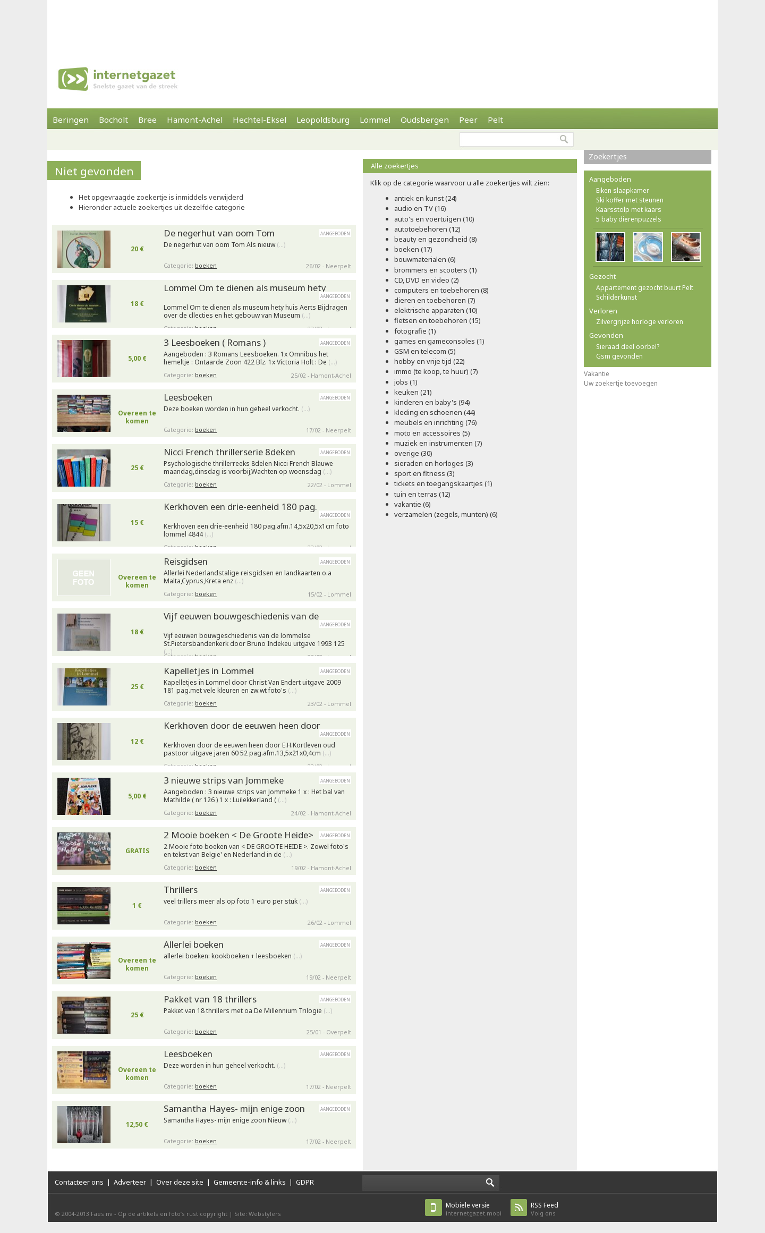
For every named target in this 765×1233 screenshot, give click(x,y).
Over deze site (179, 1182)
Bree (147, 119)
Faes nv (102, 1214)
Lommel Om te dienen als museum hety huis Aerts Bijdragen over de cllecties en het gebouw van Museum (255, 311)
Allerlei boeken (194, 944)
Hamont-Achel (195, 119)
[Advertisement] (382, 24)
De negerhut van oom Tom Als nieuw (224, 245)
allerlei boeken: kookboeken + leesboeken (233, 956)
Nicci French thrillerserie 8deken (229, 452)
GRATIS (137, 850)
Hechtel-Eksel (259, 119)
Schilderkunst (616, 297)
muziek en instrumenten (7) (438, 443)
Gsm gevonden (619, 356)
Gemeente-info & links (250, 1182)
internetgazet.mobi (474, 1209)
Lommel (375, 119)
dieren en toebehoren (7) (434, 300)
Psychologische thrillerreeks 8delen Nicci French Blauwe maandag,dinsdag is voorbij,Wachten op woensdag (248, 468)
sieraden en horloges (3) (433, 463)
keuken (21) (413, 392)
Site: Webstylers (257, 1214)
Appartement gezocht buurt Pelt (644, 287)
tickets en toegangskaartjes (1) (443, 483)
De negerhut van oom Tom (219, 233)
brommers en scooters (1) (435, 270)
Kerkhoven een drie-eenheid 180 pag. (240, 506)
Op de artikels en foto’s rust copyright (172, 1214)
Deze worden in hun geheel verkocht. (224, 1065)
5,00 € (137, 358)
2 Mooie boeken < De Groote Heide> (238, 835)
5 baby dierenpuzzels (628, 219)
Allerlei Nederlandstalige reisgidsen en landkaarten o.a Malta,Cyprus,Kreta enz (248, 577)
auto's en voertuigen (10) (434, 219)
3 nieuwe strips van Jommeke (224, 780)
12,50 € (137, 1124)
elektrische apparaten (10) (436, 310)
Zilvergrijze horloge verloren (639, 321)
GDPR (305, 1182)
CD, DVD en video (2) (426, 280)
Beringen (71, 119)
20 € (137, 248)
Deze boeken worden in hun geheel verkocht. (237, 409)
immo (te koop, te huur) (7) (436, 371)
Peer (468, 119)
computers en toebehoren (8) (441, 290)
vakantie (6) (412, 504)
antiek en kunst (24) (425, 198)
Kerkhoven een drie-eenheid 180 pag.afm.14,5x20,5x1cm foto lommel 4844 (256, 530)
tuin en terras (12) (422, 494)
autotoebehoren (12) (427, 229)
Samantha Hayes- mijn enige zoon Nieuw (230, 1120)
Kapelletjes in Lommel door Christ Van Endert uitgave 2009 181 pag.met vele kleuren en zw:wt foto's (252, 686)
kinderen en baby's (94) (432, 402)
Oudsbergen (425, 119)
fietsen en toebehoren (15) (437, 320)
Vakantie (596, 373)
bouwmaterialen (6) (425, 259)
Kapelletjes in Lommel (209, 671)
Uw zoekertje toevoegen (621, 383)
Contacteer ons (79, 1182)
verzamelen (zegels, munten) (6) (446, 514)
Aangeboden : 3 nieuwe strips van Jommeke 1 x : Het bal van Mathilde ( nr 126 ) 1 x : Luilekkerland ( (254, 796)
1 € (137, 905)
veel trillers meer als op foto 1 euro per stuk (236, 901)
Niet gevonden (94, 171)
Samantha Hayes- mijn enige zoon (234, 1108)
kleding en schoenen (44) (434, 412)
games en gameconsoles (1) (439, 341)
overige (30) (413, 453)
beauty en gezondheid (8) (435, 239)
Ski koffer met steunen (630, 200)
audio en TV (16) (420, 208)
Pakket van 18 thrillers (210, 999)
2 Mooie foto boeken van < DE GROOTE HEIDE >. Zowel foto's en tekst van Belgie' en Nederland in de (256, 851)
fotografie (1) (415, 331)
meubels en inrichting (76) (435, 422)
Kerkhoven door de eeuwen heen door (242, 725)
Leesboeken (188, 397)
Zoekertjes (608, 156)
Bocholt (113, 119)
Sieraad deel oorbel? (627, 346)
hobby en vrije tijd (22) (429, 361)
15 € (137, 522)
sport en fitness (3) (424, 473)
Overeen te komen (137, 417)
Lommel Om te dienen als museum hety (245, 288)
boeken (206, 265)
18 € (137, 303)
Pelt (495, 119)
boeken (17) (413, 249)
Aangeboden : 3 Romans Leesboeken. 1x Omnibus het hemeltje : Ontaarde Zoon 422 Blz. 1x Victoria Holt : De (250, 358)
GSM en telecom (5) (425, 351)
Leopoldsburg (323, 119)
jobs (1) (406, 382)
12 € (137, 741)
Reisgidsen (186, 561)
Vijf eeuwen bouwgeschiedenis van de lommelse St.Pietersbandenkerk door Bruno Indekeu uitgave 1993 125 (254, 641)
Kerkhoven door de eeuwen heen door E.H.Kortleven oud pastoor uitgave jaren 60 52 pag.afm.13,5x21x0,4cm (249, 749)
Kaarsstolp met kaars (628, 209)
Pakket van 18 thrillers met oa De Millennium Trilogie (248, 1011)
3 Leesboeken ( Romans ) (215, 342)
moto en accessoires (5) (432, 433)
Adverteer (130, 1182)
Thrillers (181, 889)
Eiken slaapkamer (622, 190)
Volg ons (544, 1209)
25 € (137, 467)
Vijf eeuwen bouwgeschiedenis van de (241, 616)
